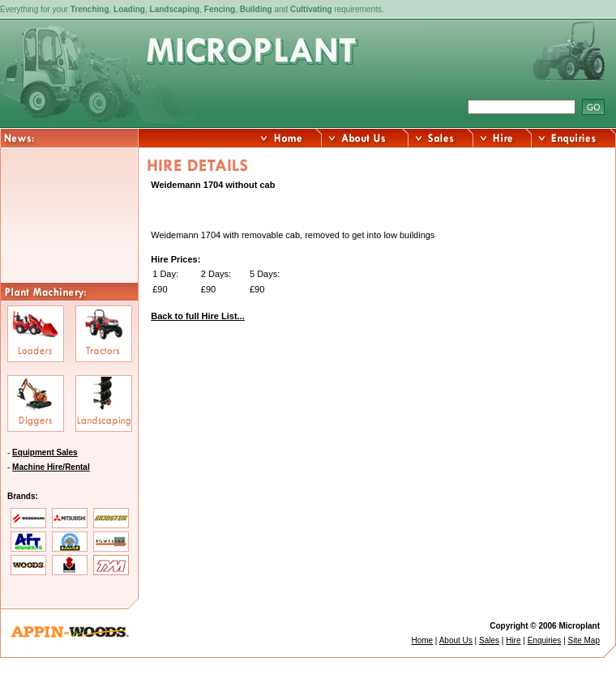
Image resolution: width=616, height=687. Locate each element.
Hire (513, 640)
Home (422, 640)
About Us (456, 640)
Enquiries (545, 640)
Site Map (584, 640)
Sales (489, 640)
